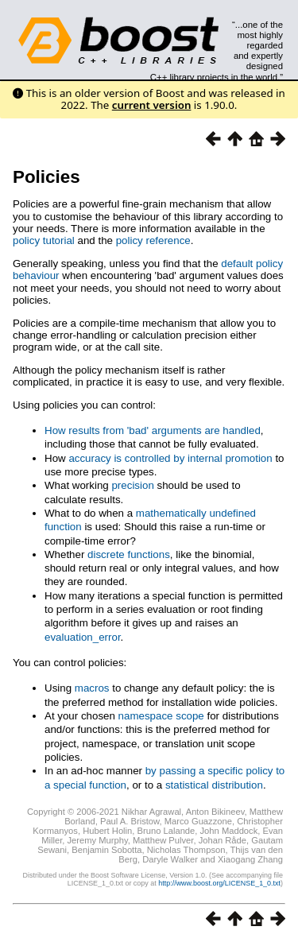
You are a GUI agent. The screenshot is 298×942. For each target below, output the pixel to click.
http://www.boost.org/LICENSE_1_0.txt (219, 883)
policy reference (153, 240)
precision (132, 485)
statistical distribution (214, 785)
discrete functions (128, 554)
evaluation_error (83, 637)
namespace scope (161, 716)
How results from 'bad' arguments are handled (153, 430)
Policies (46, 177)
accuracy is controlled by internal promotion (170, 458)
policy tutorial (44, 240)
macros (92, 688)
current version (152, 105)
